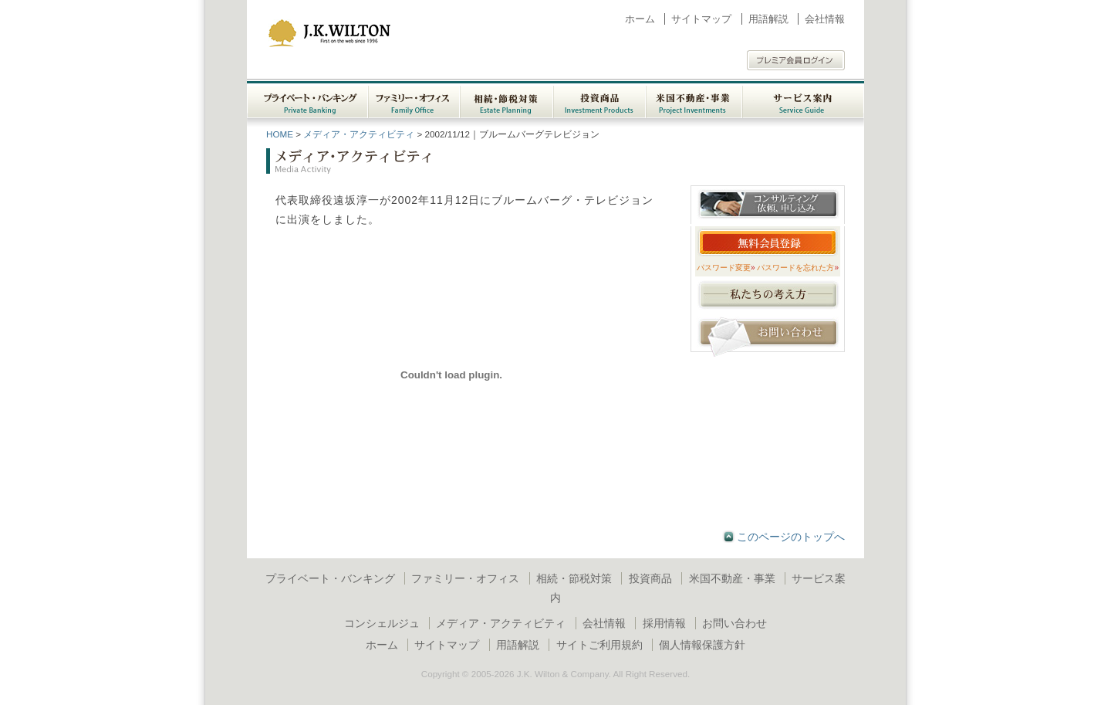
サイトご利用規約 (599, 645)
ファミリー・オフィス (465, 578)
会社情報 (825, 19)
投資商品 (650, 578)
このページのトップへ (791, 536)
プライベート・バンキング (330, 578)
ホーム (640, 19)
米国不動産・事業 (732, 578)
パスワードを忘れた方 (798, 267)
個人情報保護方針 (702, 645)
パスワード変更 (726, 267)
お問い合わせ (734, 623)
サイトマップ (701, 19)
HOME (279, 134)
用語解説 (768, 19)
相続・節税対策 (574, 578)
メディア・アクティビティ (358, 134)
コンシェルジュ (382, 623)
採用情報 (664, 623)
